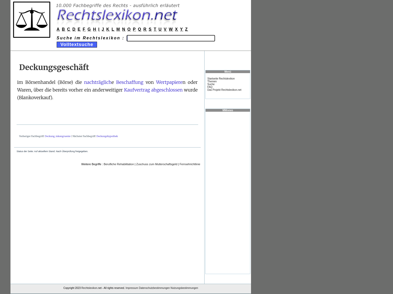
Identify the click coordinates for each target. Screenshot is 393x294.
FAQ (209, 87)
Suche (211, 84)
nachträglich (98, 82)
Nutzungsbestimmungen (184, 288)
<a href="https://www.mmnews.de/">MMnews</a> (227, 192)
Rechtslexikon (89, 288)
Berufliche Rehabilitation (119, 164)
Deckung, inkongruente (58, 136)
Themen (212, 81)
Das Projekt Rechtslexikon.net (224, 89)
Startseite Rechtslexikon (221, 78)
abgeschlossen (167, 90)
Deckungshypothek (107, 136)
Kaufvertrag (137, 90)
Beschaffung (130, 82)
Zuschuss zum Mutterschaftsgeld (156, 164)
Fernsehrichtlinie (190, 164)
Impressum (132, 288)
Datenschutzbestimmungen (154, 288)
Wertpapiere (169, 82)
